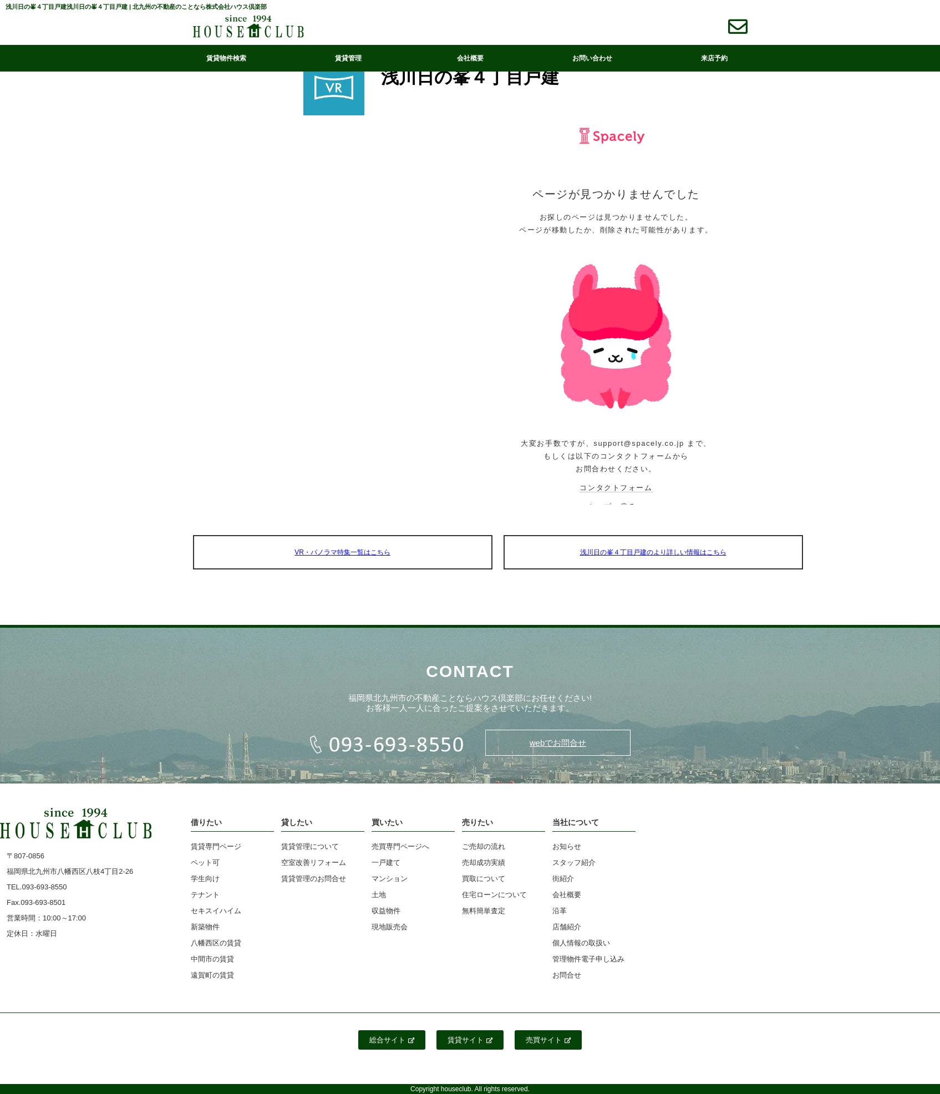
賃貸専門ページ (216, 846)
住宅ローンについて (494, 895)
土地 (379, 895)
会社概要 (470, 58)
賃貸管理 (348, 58)
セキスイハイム (216, 911)
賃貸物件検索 (226, 58)
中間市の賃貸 (212, 959)
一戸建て (386, 862)
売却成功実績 (483, 862)
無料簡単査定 (483, 911)
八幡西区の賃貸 (216, 943)
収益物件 (386, 911)
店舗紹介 (566, 927)
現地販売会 (390, 927)
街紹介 (563, 878)
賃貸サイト (470, 1040)
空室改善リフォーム (313, 862)
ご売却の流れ (483, 846)
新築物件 (205, 927)
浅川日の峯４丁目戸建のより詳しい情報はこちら (653, 552)
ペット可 (205, 862)
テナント (205, 895)
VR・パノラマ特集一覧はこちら (342, 552)
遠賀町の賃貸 (212, 975)
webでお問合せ (558, 742)
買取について (483, 878)
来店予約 (714, 58)
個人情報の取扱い (581, 943)
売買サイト (548, 1040)
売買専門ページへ (400, 846)
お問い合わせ (592, 58)
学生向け (205, 878)
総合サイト (391, 1040)
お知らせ (566, 846)
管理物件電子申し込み (588, 959)
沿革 (559, 911)
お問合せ (566, 975)
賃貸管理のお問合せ (313, 878)
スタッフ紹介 (574, 862)
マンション (390, 878)
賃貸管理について (310, 846)
